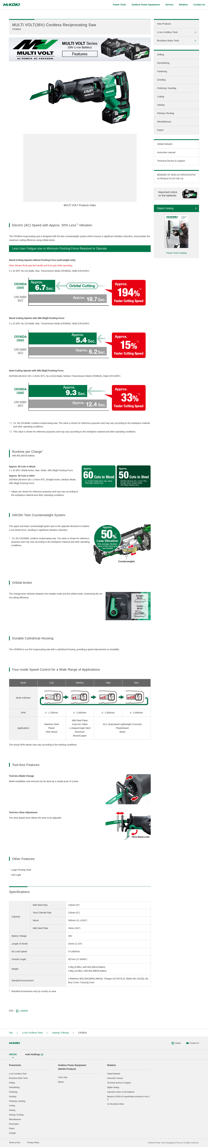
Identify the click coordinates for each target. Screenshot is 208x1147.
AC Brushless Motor (115, 1104)
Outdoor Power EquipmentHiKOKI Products (72, 1067)
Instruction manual (166, 152)
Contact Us (192, 1043)
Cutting (160, 96)
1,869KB (22, 1011)
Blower (61, 1082)
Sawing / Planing (60, 1032)
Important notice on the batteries (120, 1092)
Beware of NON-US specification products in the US (128, 1098)
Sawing (160, 105)
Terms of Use (14, 1142)
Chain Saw (62, 1077)
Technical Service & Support (171, 161)
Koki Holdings (34, 1054)
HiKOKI (13, 1054)
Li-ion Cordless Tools (167, 32)
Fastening (162, 71)
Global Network (164, 144)
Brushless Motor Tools (168, 40)
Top (11, 1032)
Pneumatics (14, 1124)
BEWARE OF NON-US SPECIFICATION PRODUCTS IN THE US (176, 176)
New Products (164, 24)
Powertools (15, 1065)
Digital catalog (113, 1087)
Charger (12, 1133)
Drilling (160, 54)
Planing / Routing (165, 113)
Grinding (161, 79)
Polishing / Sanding (166, 88)
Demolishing (163, 63)
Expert (160, 130)
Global (176, 1043)
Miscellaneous (164, 121)
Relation (111, 1065)
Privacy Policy (33, 1142)
